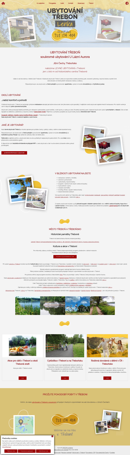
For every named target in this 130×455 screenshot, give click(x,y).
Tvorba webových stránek (60, 450)
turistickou (59, 283)
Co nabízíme (40, 3)
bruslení (122, 195)
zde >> (78, 197)
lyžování (57, 197)
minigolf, (111, 195)
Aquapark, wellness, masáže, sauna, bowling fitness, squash (19, 115)
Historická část (10, 290)
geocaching (104, 195)
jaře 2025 (86, 264)
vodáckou (74, 283)
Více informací (6, 447)
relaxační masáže (74, 290)
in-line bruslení (89, 195)
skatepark (97, 195)
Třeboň (91, 3)
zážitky (72, 280)
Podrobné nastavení (27, 451)
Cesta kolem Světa (40, 112)
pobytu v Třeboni (14, 264)
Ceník (62, 3)
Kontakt (70, 3)
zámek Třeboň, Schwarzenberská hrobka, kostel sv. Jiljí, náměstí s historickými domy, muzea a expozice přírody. (65, 242)
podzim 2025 (103, 264)
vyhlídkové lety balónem (76, 285)
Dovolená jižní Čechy (102, 452)
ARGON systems (67, 448)
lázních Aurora (64, 278)
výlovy (23, 290)
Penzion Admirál (66, 452)
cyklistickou (66, 283)
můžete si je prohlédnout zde (65, 256)
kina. (61, 274)
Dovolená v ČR (90, 452)
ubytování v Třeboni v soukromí (44, 402)
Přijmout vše (11, 451)
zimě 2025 (112, 264)
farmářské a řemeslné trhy (66, 266)
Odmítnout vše (43, 451)
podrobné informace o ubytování (14, 153)
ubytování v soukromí (14, 278)
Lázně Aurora (113, 206)
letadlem (88, 285)
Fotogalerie (52, 3)
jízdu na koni (64, 197)
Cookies (112, 452)
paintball (117, 195)
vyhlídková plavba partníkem (51, 287)
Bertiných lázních (96, 290)
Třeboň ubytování (55, 452)
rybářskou (89, 283)
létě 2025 (94, 264)
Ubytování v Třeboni (78, 452)
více (22, 378)
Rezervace (81, 3)
